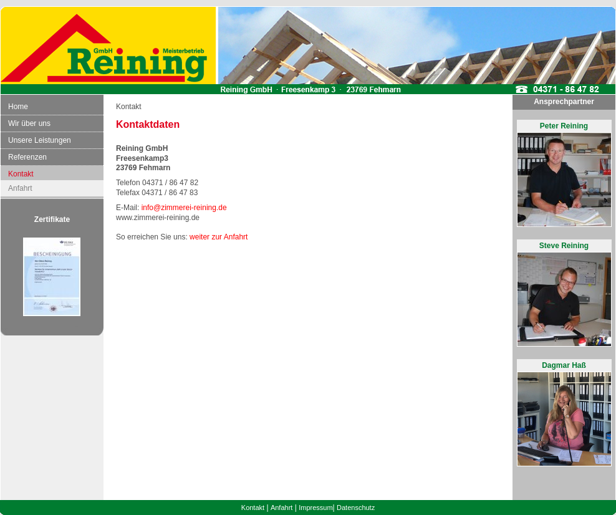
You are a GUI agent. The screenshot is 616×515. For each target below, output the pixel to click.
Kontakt (21, 174)
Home (18, 106)
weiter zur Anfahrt (219, 237)
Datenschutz (356, 507)
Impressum (315, 507)
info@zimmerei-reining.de (184, 207)
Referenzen (27, 157)
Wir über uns (29, 123)
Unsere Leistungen (39, 140)
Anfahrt (20, 188)
